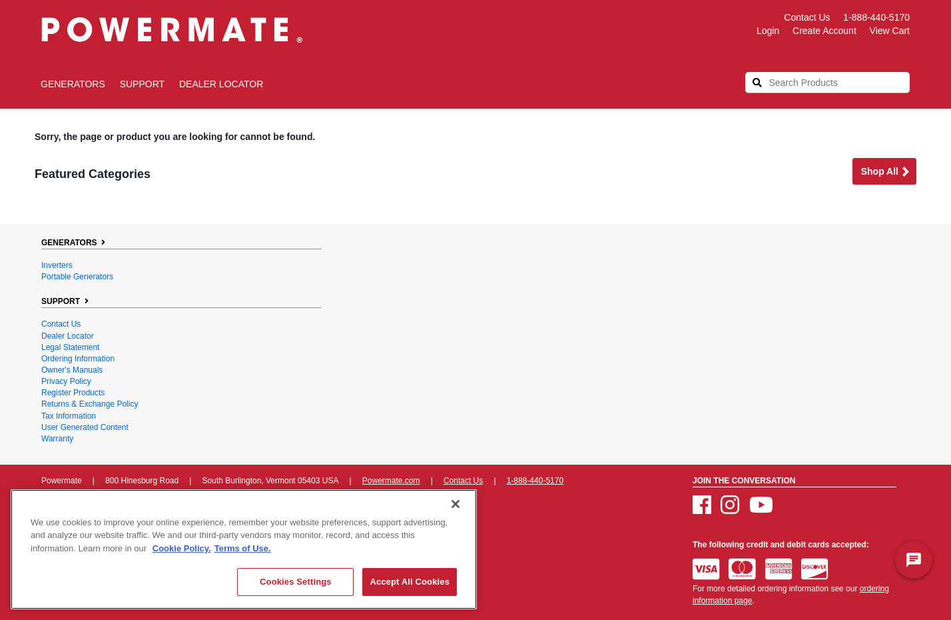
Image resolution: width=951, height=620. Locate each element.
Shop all (885, 172)
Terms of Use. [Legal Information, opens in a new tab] (242, 548)
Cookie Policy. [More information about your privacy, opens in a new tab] (182, 548)
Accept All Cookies (410, 582)
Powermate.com (391, 480)
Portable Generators (77, 276)
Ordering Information (78, 358)
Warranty (57, 438)
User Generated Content (85, 427)
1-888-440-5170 (876, 17)
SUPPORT (142, 84)
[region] (244, 549)
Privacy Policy (66, 381)
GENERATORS (73, 84)
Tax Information (68, 416)
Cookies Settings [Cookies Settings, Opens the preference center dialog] (296, 582)
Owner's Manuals (72, 370)
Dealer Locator (221, 84)
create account (824, 30)
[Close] (455, 504)
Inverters (57, 265)
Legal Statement (70, 347)
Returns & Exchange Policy (89, 404)
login (768, 30)
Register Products (73, 392)
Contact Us (807, 17)
